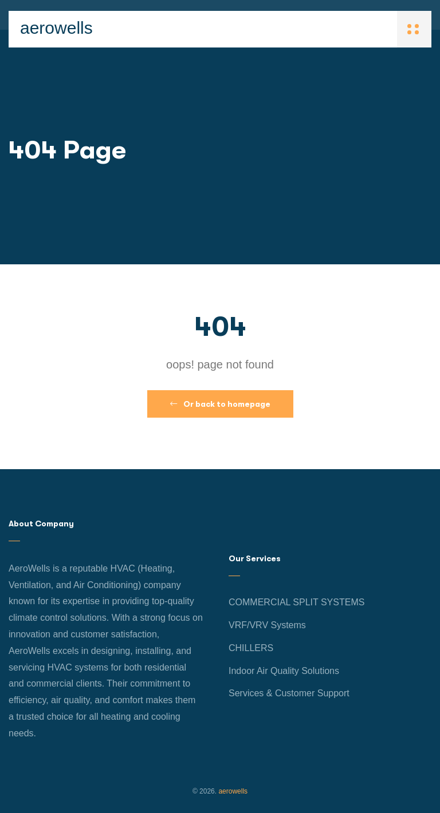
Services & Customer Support (289, 693)
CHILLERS (251, 648)
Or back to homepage (220, 404)
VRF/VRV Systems (267, 625)
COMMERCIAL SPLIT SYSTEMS (296, 602)
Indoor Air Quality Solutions (284, 671)
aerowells (56, 27)
